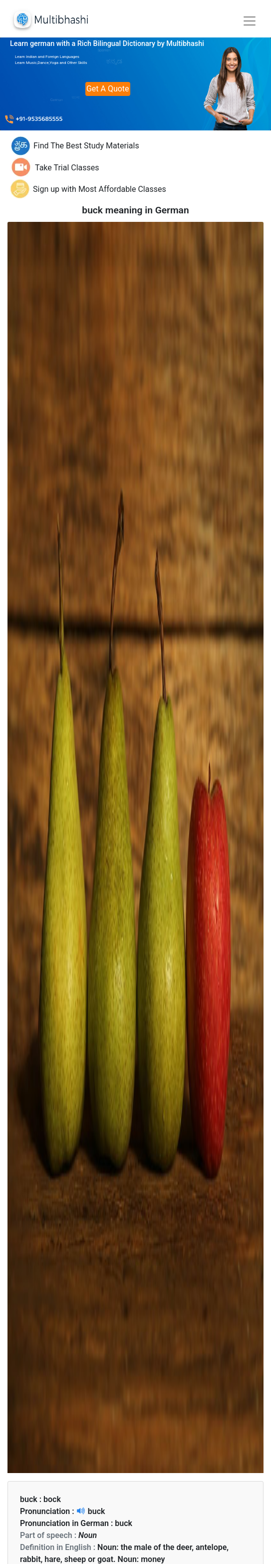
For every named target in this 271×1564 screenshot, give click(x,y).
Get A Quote (107, 88)
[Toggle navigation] (249, 20)
